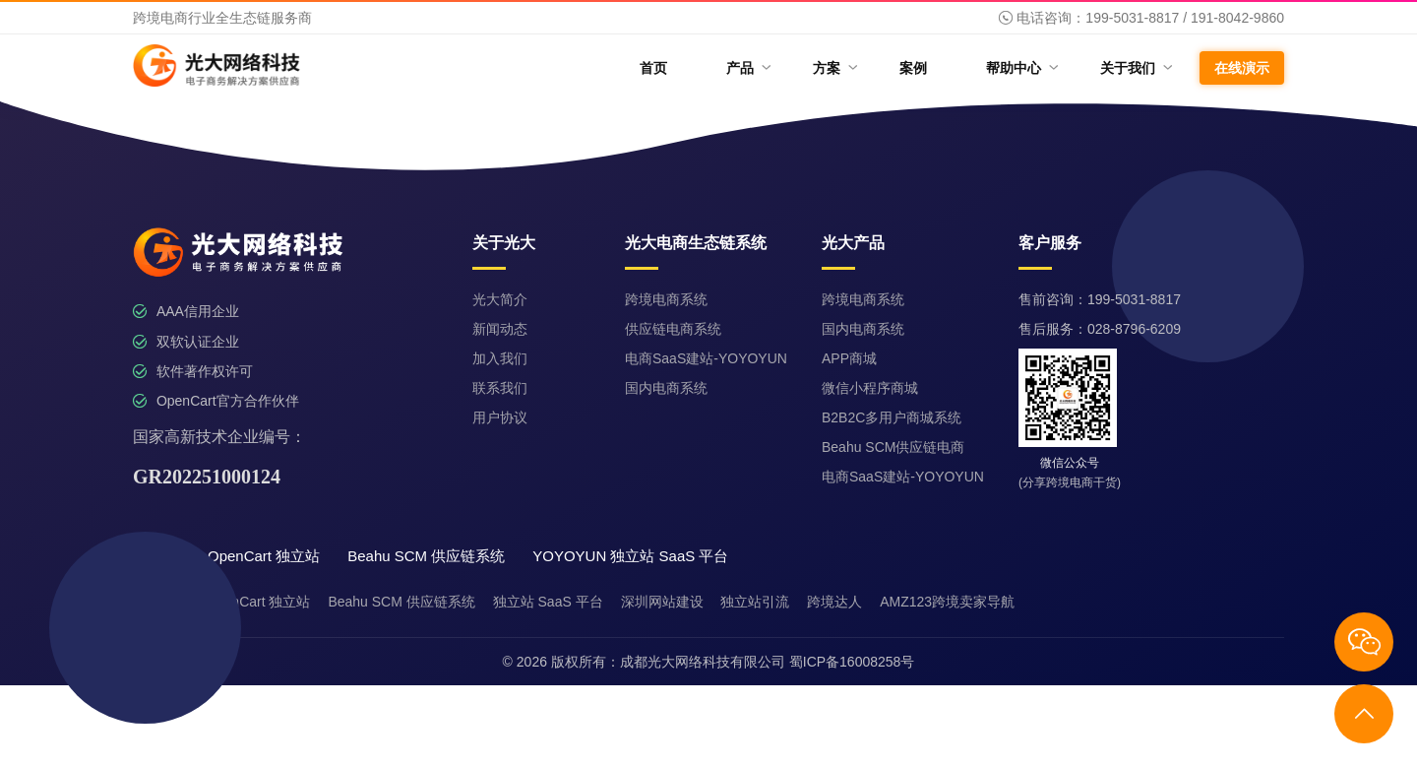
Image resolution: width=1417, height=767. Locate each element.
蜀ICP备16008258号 (852, 662)
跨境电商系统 (666, 299)
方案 (834, 67)
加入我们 (499, 358)
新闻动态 (499, 329)
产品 (747, 67)
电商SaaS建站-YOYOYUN (706, 358)
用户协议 (499, 417)
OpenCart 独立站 (258, 601)
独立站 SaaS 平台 (548, 601)
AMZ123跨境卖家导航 (947, 601)
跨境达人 (834, 601)
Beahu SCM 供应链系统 (401, 601)
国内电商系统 (666, 388)
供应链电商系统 (673, 329)
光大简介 (499, 299)
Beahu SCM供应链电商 (893, 447)
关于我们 (1135, 67)
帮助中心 (1021, 67)
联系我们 (499, 388)
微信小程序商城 (870, 388)
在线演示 (1241, 68)
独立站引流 (754, 601)
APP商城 (849, 358)
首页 (653, 68)
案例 (913, 68)
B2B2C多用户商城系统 (891, 417)
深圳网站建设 (662, 601)
